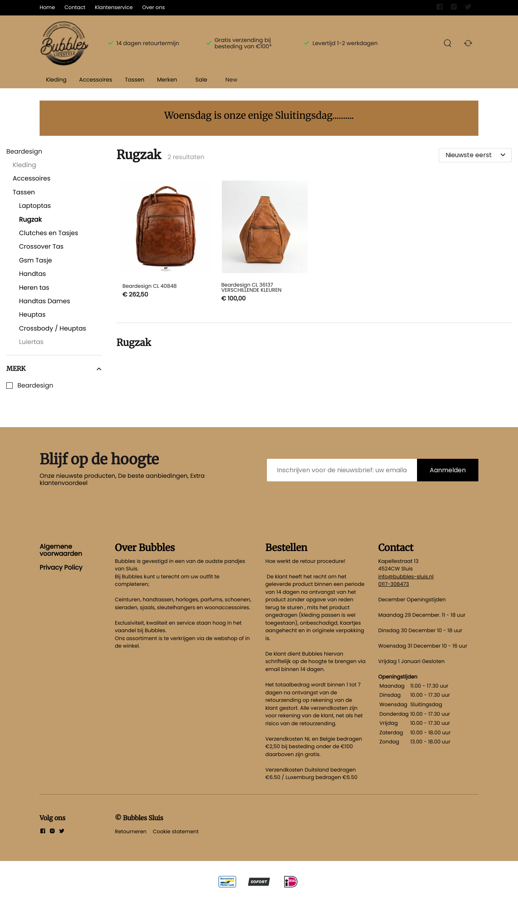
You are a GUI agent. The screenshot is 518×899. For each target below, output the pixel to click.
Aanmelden (448, 470)
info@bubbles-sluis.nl (406, 576)
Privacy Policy (61, 567)
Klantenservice (114, 7)
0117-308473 (393, 584)
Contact (75, 7)
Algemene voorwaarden (61, 550)
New (231, 80)
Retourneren (131, 831)
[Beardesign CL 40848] (165, 242)
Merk (53, 368)
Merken (167, 80)
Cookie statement (176, 831)
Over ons (153, 7)
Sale (201, 80)
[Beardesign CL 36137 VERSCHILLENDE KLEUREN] (264, 242)
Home (47, 7)
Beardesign (35, 385)
